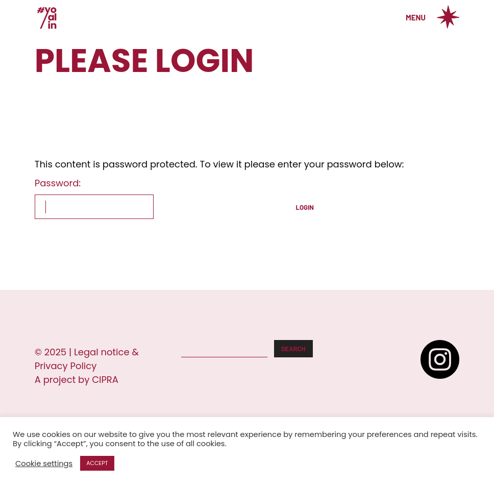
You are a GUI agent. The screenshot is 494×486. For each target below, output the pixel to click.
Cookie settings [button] (43, 463)
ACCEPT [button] (97, 463)
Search (293, 349)
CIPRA (105, 379)
